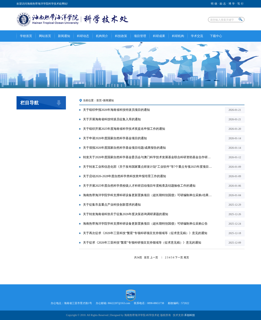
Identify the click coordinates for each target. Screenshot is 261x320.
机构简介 (102, 36)
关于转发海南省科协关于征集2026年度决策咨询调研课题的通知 (125, 214)
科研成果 (159, 36)
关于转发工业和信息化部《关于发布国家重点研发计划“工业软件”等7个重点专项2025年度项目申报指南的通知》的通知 (147, 166)
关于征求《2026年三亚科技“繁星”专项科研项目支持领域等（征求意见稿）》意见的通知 (142, 242)
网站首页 (45, 36)
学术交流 (197, 36)
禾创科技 (189, 315)
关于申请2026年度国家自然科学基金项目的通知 (115, 138)
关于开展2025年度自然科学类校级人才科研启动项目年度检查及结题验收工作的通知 (139, 185)
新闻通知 (64, 36)
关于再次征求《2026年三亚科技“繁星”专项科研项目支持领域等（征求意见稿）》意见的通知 (145, 233)
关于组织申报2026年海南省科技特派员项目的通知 (116, 109)
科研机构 (178, 36)
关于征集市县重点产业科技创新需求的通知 (112, 204)
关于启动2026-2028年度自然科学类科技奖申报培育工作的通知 (124, 176)
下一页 (179, 257)
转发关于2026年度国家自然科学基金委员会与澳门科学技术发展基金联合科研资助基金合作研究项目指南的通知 (147, 157)
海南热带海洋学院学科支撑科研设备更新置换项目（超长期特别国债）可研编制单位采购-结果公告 (147, 195)
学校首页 (26, 36)
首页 (99, 100)
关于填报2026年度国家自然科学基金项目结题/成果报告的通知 (124, 147)
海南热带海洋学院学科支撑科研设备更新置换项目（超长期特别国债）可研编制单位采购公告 (145, 223)
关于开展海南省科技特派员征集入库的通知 (112, 119)
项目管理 (140, 36)
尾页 (186, 257)
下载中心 (216, 36)
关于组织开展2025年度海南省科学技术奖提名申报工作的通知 (124, 128)
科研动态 (83, 36)
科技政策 (121, 36)
